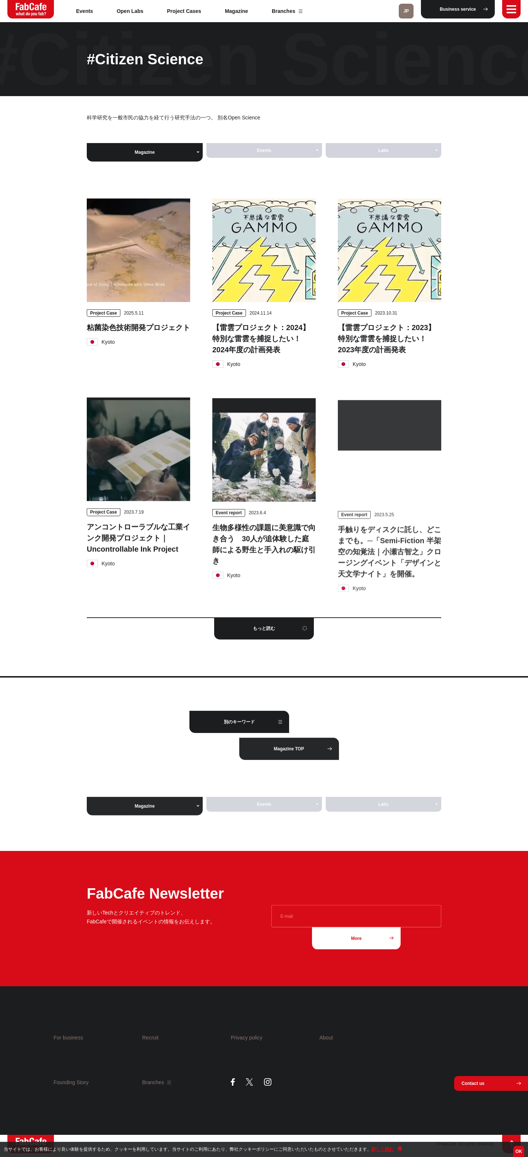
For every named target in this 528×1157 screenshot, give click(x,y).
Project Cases (184, 11)
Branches (287, 11)
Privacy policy (247, 1038)
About (326, 1038)
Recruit (150, 1038)
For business (68, 1038)
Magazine (236, 11)
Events (84, 11)
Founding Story (71, 1082)
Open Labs (130, 11)
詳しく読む (382, 1149)
